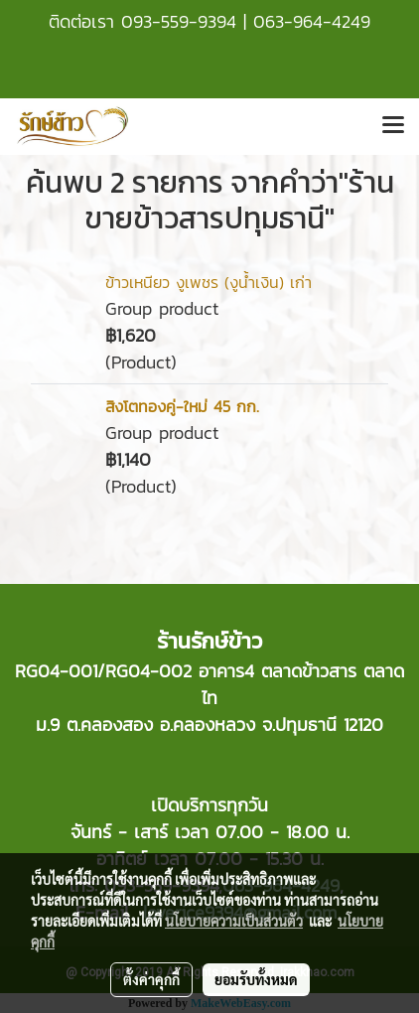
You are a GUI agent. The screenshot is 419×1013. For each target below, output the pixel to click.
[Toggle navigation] (393, 126)
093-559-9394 (178, 21)
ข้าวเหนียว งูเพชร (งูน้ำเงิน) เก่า (208, 282)
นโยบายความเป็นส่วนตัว (234, 921)
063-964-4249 (311, 21)
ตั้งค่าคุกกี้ (151, 979)
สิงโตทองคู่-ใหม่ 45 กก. (182, 406)
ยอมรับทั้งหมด (256, 979)
